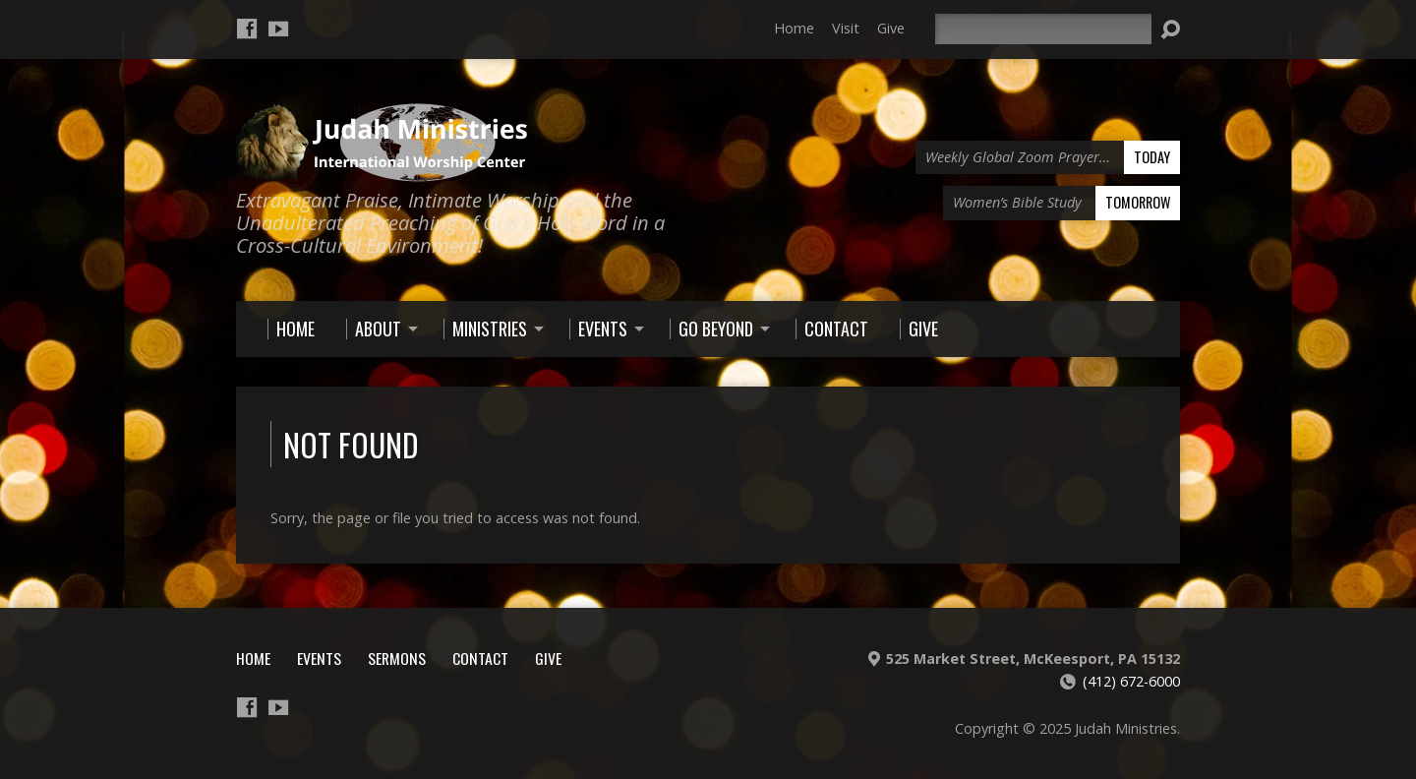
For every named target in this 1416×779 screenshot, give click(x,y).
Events (319, 658)
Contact (480, 658)
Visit (845, 28)
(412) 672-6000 (1131, 681)
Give (891, 28)
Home (794, 28)
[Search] (1043, 29)
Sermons (397, 658)
